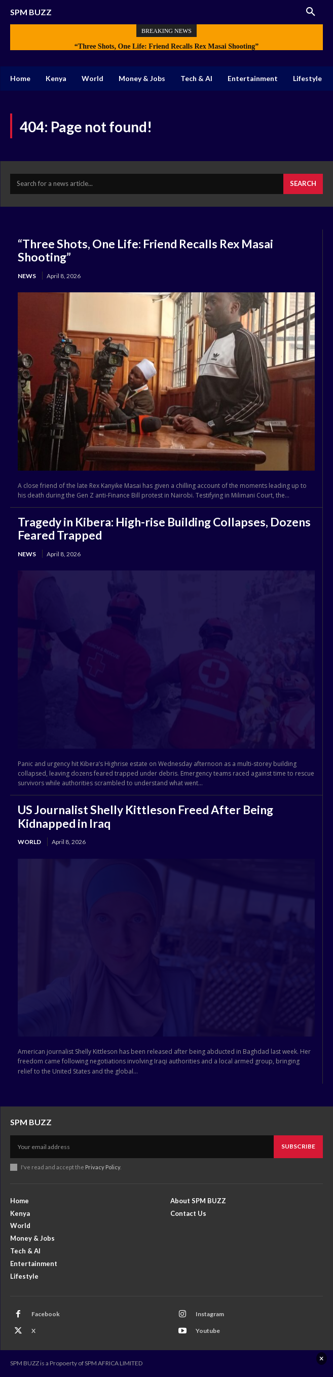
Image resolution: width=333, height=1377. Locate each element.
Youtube (208, 1330)
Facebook (45, 1314)
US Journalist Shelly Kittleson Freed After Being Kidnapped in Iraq (145, 816)
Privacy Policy (102, 1167)
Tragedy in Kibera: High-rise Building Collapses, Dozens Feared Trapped (164, 528)
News (27, 276)
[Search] (303, 184)
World (29, 842)
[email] (142, 1146)
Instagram (210, 1314)
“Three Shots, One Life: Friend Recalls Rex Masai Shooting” (166, 46)
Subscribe (298, 1146)
